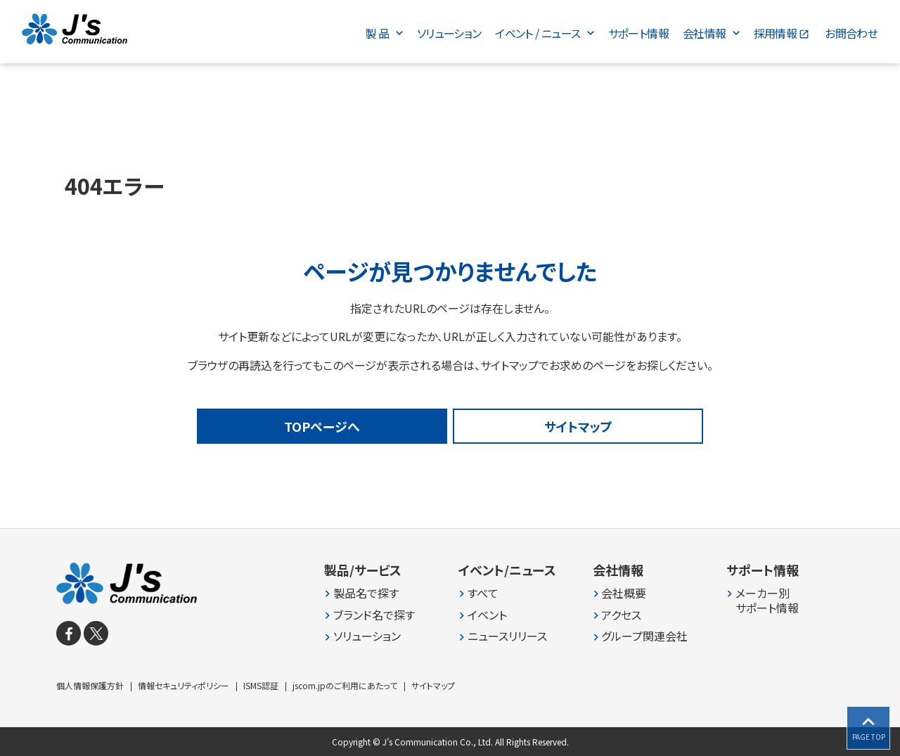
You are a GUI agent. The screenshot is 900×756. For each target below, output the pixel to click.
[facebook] (68, 633)
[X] (96, 633)
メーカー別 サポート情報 (767, 600)
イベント (487, 614)
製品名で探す (366, 593)
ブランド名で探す (374, 614)
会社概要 (623, 593)
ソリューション (367, 636)
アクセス (621, 614)
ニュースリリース (507, 636)
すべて (483, 593)
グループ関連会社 (644, 636)
